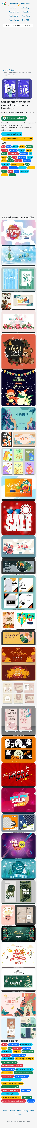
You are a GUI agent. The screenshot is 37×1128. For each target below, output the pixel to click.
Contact (18, 1114)
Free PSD (25, 20)
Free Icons (27, 12)
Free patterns (14, 20)
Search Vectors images (12, 25)
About (32, 1110)
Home (4, 70)
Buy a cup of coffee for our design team (17, 139)
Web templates (14, 12)
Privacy (25, 1110)
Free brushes (14, 16)
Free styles (26, 16)
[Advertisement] (18, 49)
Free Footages (25, 8)
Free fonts (12, 8)
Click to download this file (13, 118)
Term (19, 1110)
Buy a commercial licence (11, 134)
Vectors (11, 70)
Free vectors (13, 4)
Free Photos (25, 4)
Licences (12, 1110)
